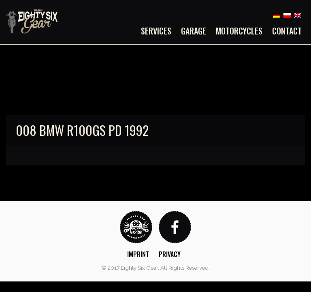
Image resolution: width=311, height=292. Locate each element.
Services (156, 31)
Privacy (170, 254)
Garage (193, 31)
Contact (287, 31)
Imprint (138, 254)
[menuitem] (158, 31)
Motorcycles (239, 31)
